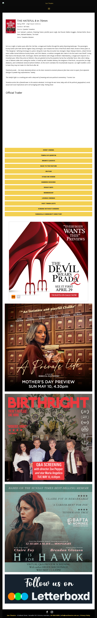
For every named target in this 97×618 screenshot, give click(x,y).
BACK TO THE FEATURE (48, 166)
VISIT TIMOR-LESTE (49, 203)
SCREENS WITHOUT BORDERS (48, 209)
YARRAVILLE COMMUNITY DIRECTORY (48, 214)
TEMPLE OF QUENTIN (48, 155)
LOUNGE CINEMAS (48, 198)
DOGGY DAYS (48, 187)
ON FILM (48, 171)
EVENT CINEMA (48, 150)
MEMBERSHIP (48, 193)
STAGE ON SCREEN (48, 177)
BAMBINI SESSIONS (48, 182)
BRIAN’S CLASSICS (48, 161)
